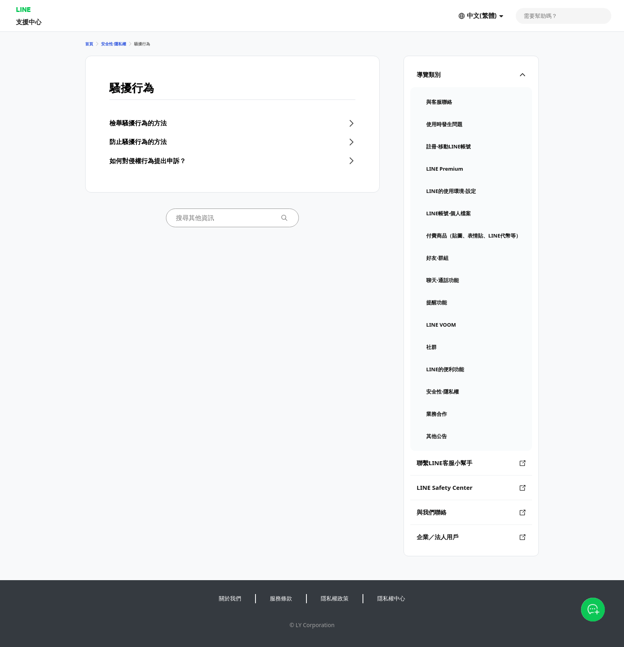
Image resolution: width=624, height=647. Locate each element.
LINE (23, 9)
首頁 (89, 44)
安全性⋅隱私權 (113, 44)
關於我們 (230, 598)
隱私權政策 (335, 598)
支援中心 (28, 22)
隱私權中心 (391, 598)
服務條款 (281, 598)
